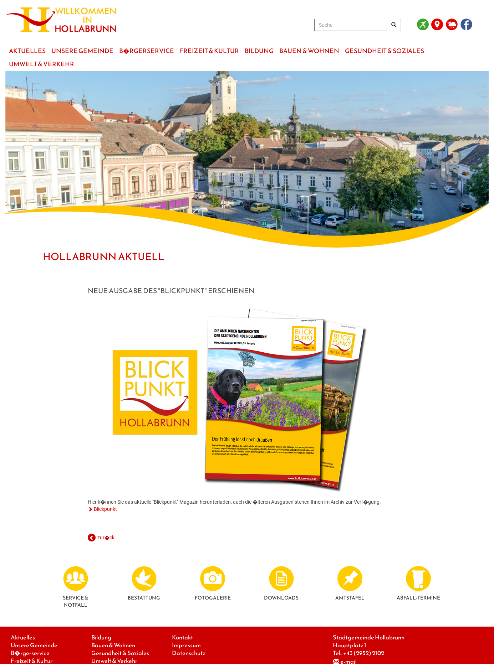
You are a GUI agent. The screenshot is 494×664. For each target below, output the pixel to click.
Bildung (101, 637)
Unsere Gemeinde (34, 645)
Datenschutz (188, 653)
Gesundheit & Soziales (120, 653)
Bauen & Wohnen (113, 645)
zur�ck (105, 537)
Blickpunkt (105, 509)
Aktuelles (23, 637)
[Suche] (350, 25)
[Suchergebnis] (394, 25)
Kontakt (182, 637)
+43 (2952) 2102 (363, 653)
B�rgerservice (30, 653)
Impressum (186, 645)
